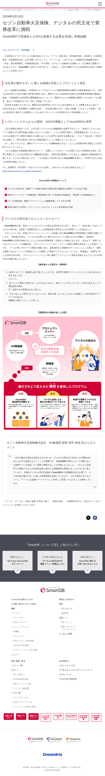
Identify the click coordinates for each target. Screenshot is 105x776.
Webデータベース (20, 622)
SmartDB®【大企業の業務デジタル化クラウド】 (19, 10)
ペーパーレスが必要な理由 (24, 707)
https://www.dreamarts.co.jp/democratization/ (23, 171)
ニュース (43, 10)
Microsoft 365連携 (21, 645)
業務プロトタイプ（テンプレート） (68, 628)
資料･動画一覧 (17, 661)
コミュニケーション (21, 627)
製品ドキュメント (20, 684)
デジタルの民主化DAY (45, 718)
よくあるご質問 (65, 634)
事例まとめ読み (65, 600)
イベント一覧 (16, 666)
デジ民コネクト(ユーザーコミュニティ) (75, 670)
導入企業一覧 (66, 609)
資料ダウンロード (32, 717)
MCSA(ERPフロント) (70, 717)
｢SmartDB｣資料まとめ (21, 600)
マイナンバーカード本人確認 (25, 650)
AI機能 (16, 632)
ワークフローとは (20, 698)
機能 (13, 609)
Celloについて (65, 675)
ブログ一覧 (16, 693)
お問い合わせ (8, 717)
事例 (61, 604)
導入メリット (66, 622)
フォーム (17, 613)
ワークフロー (18, 618)
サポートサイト (65, 666)
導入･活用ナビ (19, 675)
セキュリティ (18, 636)
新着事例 (65, 613)
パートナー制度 (19, 689)
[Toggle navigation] (100, 5)
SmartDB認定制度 (21, 679)
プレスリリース (54, 10)
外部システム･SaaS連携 (23, 641)
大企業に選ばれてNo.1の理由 (23, 604)
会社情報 (63, 661)
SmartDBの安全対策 (83, 718)
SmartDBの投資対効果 (96, 718)
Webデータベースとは (22, 702)
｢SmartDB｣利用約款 (68, 679)
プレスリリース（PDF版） (18, 50)
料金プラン (20, 717)
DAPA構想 (57, 717)
